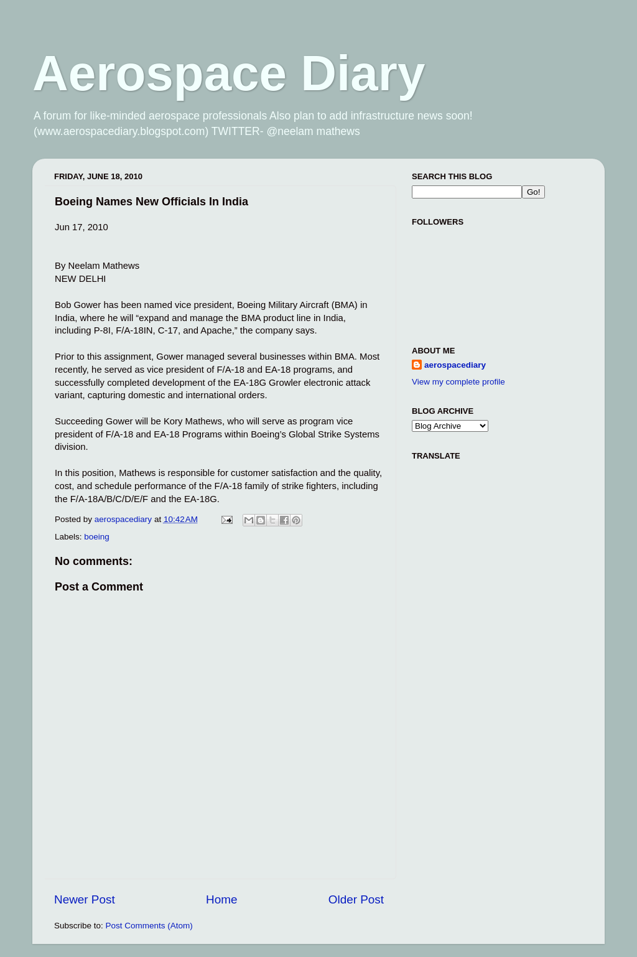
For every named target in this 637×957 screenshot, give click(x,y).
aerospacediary (455, 365)
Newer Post (84, 899)
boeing (96, 536)
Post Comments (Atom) (149, 925)
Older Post (356, 899)
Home (221, 899)
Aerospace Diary (228, 73)
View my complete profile (458, 381)
